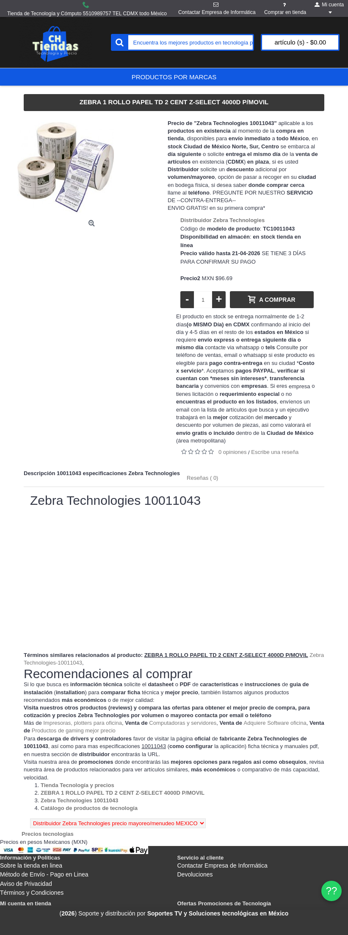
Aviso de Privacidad (26, 883)
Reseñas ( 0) (202, 478)
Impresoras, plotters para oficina (82, 723)
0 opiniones (232, 452)
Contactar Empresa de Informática (222, 865)
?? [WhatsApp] (331, 890)
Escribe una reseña (274, 452)
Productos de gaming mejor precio (74, 730)
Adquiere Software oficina (275, 723)
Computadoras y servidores (182, 723)
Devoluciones (195, 874)
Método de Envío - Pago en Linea (44, 874)
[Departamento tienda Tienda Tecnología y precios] (77, 785)
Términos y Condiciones (32, 892)
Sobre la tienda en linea (31, 865)
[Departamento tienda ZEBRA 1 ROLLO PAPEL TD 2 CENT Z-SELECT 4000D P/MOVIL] (122, 793)
